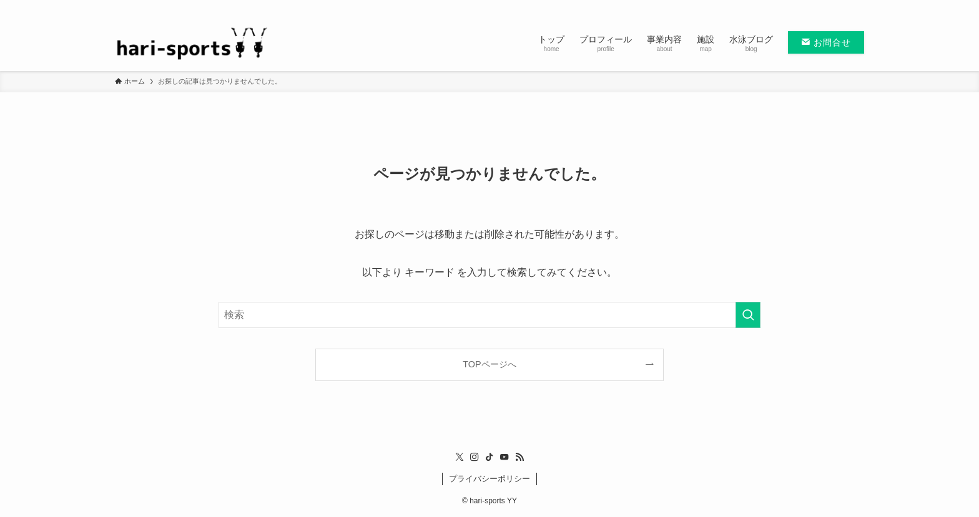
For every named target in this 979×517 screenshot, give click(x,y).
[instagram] (807, 7)
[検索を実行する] (747, 315)
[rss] (856, 7)
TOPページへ (489, 364)
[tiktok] (823, 7)
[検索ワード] (489, 315)
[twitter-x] (791, 7)
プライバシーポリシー (489, 478)
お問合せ (826, 42)
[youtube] (840, 7)
